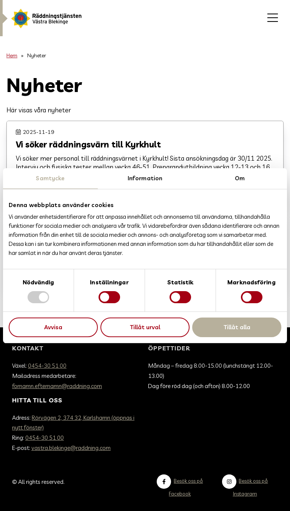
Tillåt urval (145, 327)
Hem (11, 55)
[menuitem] (272, 18)
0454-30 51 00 (47, 365)
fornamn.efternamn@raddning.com (57, 386)
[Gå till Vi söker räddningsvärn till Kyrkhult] (145, 161)
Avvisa (53, 327)
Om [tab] (240, 178)
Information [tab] (145, 178)
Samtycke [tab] (50, 178)
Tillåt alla (237, 327)
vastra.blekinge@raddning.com (71, 447)
